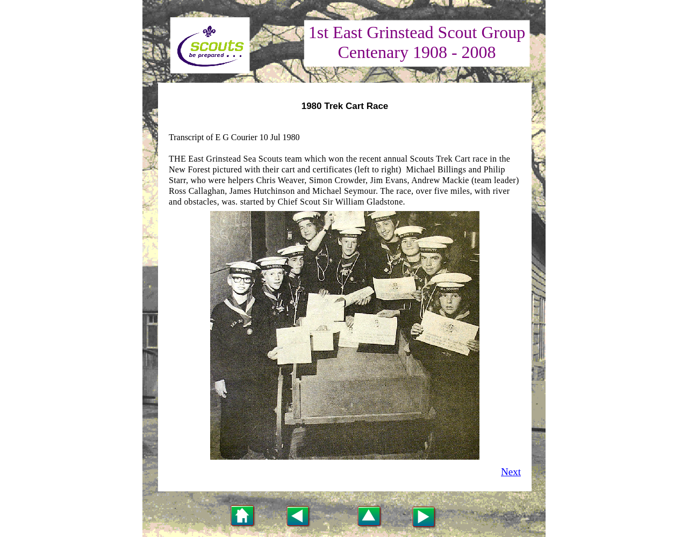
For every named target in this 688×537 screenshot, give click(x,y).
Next (511, 471)
